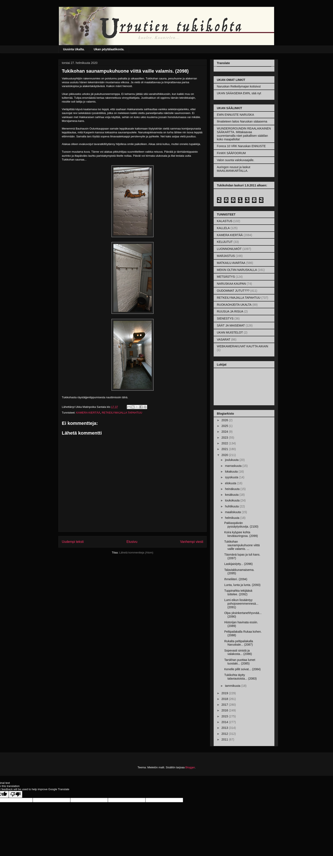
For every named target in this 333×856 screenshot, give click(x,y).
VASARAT (223, 339)
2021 (225, 449)
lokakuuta (231, 471)
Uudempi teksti (73, 541)
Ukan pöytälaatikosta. (109, 49)
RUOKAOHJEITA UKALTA (234, 304)
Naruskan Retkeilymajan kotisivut (239, 86)
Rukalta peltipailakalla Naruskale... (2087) (238, 642)
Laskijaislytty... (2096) (238, 564)
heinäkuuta (232, 489)
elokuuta (231, 483)
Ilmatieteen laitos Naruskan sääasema (242, 121)
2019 (225, 693)
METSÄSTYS (226, 276)
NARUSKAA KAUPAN (231, 283)
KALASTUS (224, 221)
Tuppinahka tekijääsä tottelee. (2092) (238, 592)
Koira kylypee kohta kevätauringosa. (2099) (241, 534)
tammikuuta (233, 685)
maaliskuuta (233, 512)
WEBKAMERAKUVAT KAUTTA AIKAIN (242, 346)
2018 (225, 699)
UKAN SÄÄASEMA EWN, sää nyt (239, 93)
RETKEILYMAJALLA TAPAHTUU (122, 412)
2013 (225, 727)
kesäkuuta (232, 494)
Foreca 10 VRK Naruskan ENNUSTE (241, 146)
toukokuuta (232, 500)
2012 (225, 733)
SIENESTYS (225, 318)
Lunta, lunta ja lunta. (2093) (242, 585)
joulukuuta (232, 460)
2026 (225, 420)
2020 (225, 455)
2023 (225, 437)
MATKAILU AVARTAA (231, 263)
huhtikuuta (232, 506)
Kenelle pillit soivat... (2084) (242, 669)
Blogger (190, 767)
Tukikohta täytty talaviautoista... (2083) (240, 676)
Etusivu (132, 541)
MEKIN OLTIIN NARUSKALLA (237, 270)
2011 (225, 739)
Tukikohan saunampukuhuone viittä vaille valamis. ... (242, 545)
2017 (225, 704)
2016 (225, 710)
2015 (225, 716)
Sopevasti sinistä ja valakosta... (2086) (238, 652)
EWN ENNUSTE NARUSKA (235, 114)
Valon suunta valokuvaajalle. (235, 160)
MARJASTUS (226, 256)
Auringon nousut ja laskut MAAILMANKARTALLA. (233, 168)
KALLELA (223, 228)
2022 (225, 443)
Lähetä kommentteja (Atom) (136, 552)
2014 (225, 722)
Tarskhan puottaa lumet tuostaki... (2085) (239, 661)
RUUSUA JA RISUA (230, 311)
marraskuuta (233, 465)
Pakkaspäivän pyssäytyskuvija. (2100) (241, 524)
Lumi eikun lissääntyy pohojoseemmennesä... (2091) (241, 603)
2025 (225, 426)
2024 (225, 431)
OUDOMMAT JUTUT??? (233, 290)
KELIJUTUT (225, 242)
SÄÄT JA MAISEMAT (231, 325)
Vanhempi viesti (191, 541)
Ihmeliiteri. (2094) (235, 579)
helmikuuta (232, 518)
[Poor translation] (15, 794)
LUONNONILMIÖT (229, 249)
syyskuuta (232, 477)
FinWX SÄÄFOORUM (231, 153)
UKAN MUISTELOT (230, 332)
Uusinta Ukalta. (74, 49)
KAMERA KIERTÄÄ (88, 412)
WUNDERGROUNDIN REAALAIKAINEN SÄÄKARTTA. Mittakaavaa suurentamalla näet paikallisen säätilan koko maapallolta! (244, 134)
